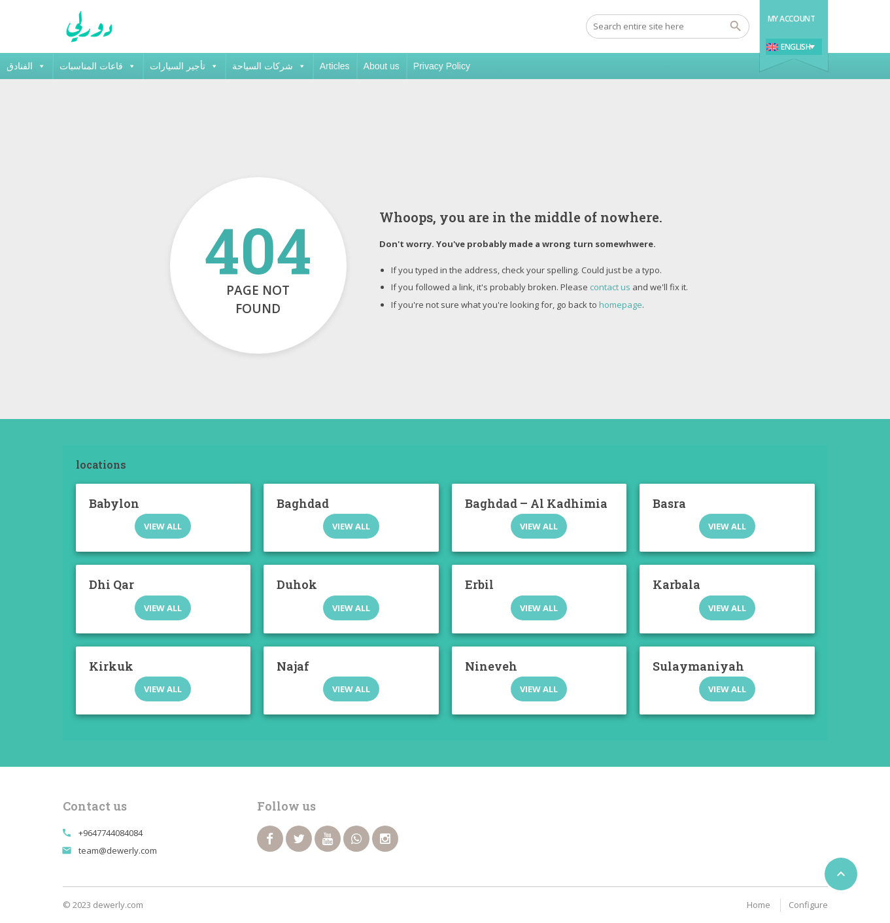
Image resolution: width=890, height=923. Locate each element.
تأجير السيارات (184, 66)
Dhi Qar (111, 584)
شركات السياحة (269, 66)
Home (758, 905)
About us (382, 66)
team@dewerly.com (117, 850)
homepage (620, 304)
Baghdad (303, 503)
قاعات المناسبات (98, 66)
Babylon (114, 503)
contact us (610, 287)
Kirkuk (111, 666)
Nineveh (491, 666)
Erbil (479, 584)
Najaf (293, 666)
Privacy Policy (441, 66)
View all (163, 526)
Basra (669, 503)
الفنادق (26, 66)
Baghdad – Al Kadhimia (536, 503)
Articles (335, 66)
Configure (808, 905)
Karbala (676, 584)
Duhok (297, 584)
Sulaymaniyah (698, 666)
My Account (791, 18)
